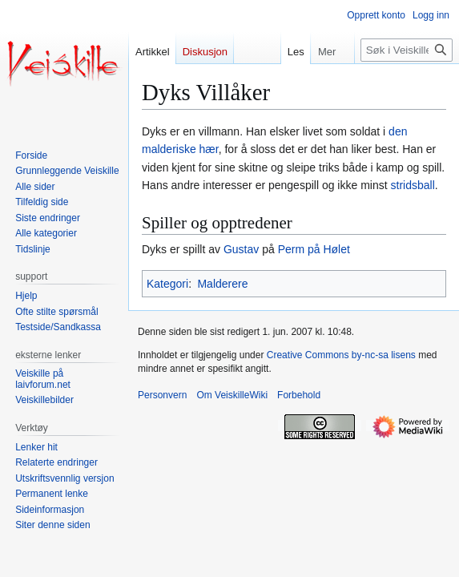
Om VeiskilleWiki (232, 395)
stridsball (413, 185)
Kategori (167, 283)
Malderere (222, 283)
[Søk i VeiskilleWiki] (406, 50)
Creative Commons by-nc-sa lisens (341, 355)
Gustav (241, 249)
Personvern (162, 395)
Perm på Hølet (314, 249)
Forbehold (298, 395)
